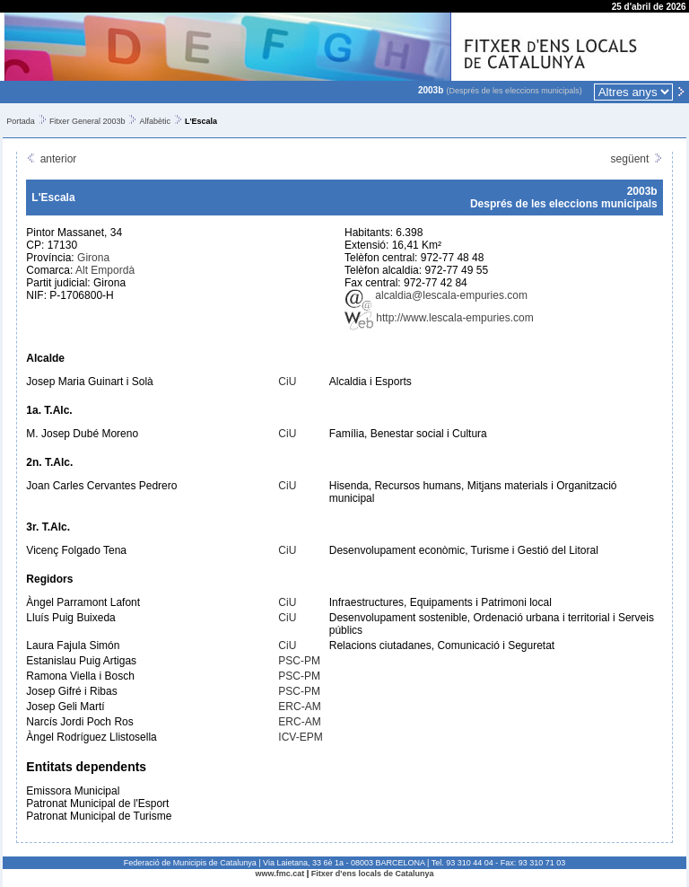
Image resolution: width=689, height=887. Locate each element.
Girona (93, 257)
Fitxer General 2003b (87, 121)
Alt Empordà (105, 270)
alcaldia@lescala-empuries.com (436, 295)
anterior (51, 159)
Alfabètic (154, 121)
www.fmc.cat (280, 873)
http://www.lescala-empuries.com (439, 318)
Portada (20, 121)
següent (637, 159)
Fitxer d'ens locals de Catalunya (372, 873)
